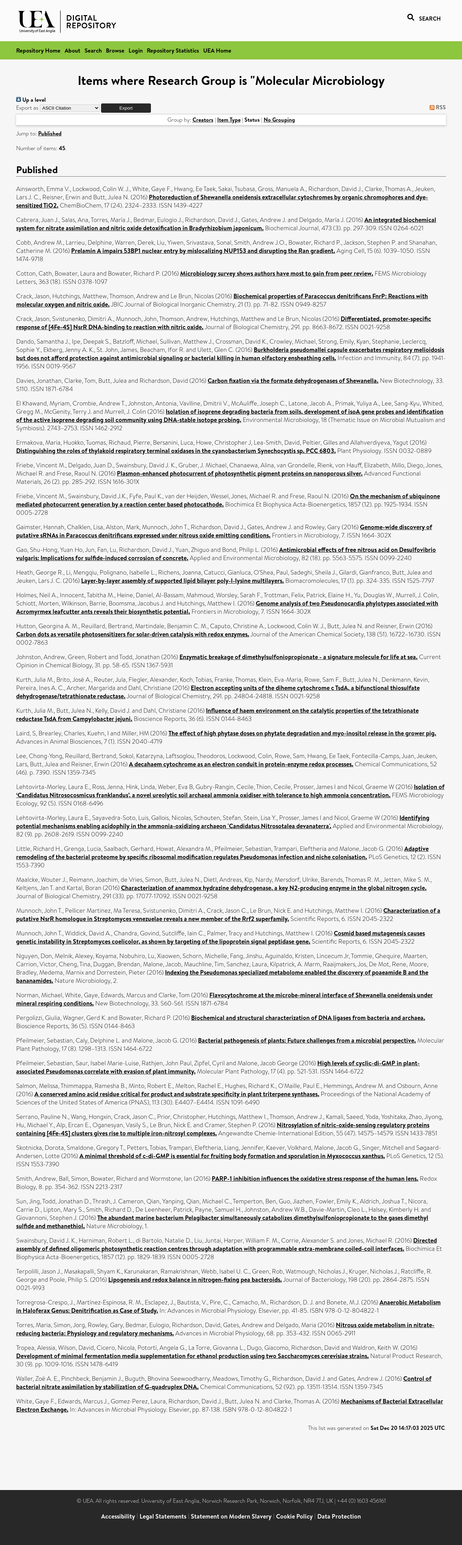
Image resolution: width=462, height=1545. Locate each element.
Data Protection (339, 1516)
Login (136, 50)
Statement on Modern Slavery (231, 1516)
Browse (115, 50)
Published (50, 133)
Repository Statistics (173, 50)
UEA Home (217, 50)
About (72, 50)
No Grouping (279, 119)
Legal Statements (163, 1516)
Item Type (229, 119)
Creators (202, 119)
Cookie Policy (294, 1516)
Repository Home (38, 50)
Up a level (31, 99)
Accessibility (118, 1516)
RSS (436, 107)
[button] (126, 108)
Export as (27, 108)
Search (93, 50)
